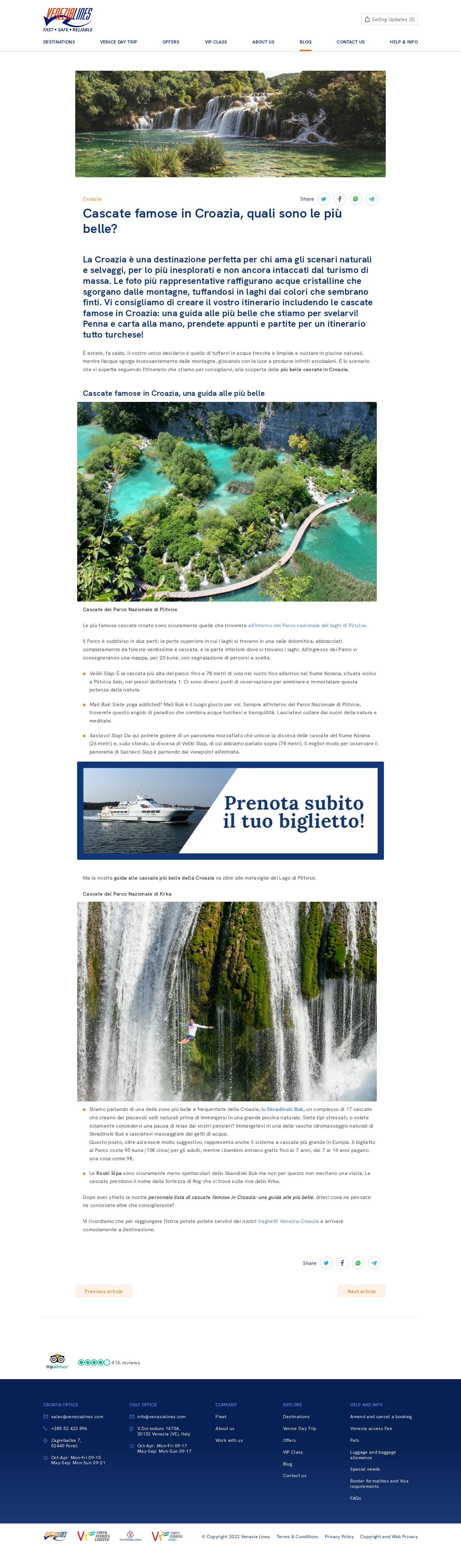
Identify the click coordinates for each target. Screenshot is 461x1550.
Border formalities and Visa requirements (379, 1483)
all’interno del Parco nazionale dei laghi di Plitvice (307, 625)
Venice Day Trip (118, 42)
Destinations (59, 42)
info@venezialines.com (161, 1416)
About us (263, 42)
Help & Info (404, 42)
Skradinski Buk (285, 1109)
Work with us (229, 1440)
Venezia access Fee (371, 1428)
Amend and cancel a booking (381, 1416)
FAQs (355, 1498)
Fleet (221, 1416)
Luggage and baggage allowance (373, 1455)
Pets (354, 1440)
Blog (305, 42)
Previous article (104, 1291)
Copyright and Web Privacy (389, 1536)
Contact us (351, 42)
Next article (362, 1291)
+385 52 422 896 (69, 1428)
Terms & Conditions (298, 1536)
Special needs (365, 1469)
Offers (171, 42)
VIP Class (216, 42)
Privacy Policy (339, 1536)
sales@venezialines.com (77, 1416)
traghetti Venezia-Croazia (288, 1221)
